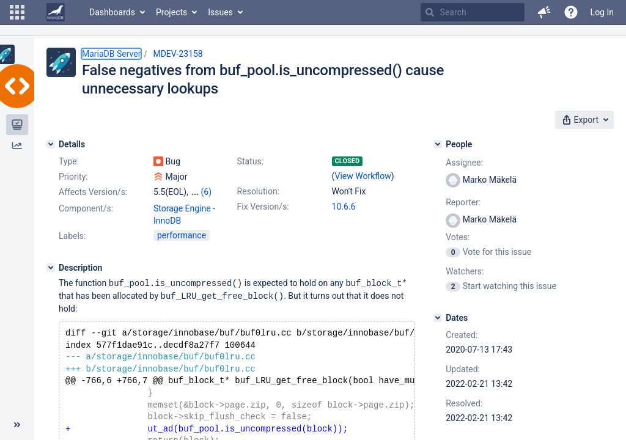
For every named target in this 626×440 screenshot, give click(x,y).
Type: (69, 161)
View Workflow (363, 176)
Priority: (73, 177)
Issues (220, 12)
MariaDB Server (111, 54)
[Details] (50, 144)
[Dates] (437, 318)
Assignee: (464, 162)
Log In (602, 12)
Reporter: (463, 202)
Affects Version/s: (93, 192)
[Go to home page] (55, 12)
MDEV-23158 (177, 54)
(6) (206, 192)
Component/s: (86, 208)
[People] (437, 144)
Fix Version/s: (263, 206)
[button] (17, 12)
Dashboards (112, 12)
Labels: (72, 236)
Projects (171, 12)
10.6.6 (344, 206)
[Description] (50, 267)
